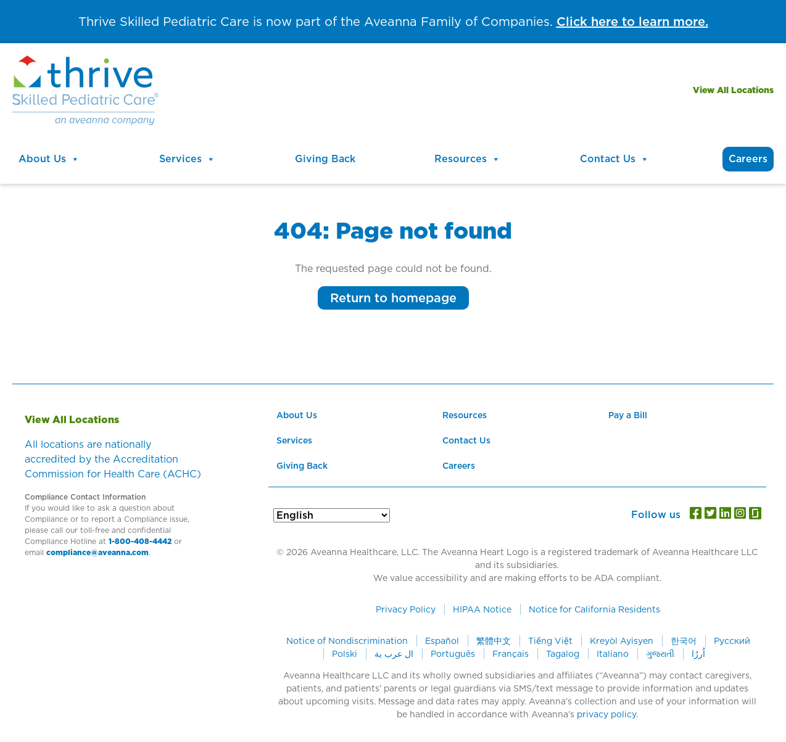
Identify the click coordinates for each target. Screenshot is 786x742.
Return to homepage (393, 298)
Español (442, 641)
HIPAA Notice (482, 609)
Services (187, 159)
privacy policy (606, 714)
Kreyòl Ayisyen (621, 641)
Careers (748, 159)
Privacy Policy (406, 609)
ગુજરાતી (660, 654)
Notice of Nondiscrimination (347, 641)
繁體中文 (493, 641)
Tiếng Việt (550, 641)
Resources (467, 159)
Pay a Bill (627, 415)
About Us (49, 159)
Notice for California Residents (594, 609)
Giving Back (325, 159)
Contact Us (614, 159)
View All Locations (733, 90)
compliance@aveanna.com (97, 552)
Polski (344, 654)
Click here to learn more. (632, 21)
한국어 (684, 641)
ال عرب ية (393, 654)
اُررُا (698, 654)
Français (510, 654)
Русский (732, 641)
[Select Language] (331, 515)
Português (453, 654)
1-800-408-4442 (140, 541)
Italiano (613, 654)
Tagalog (562, 654)
